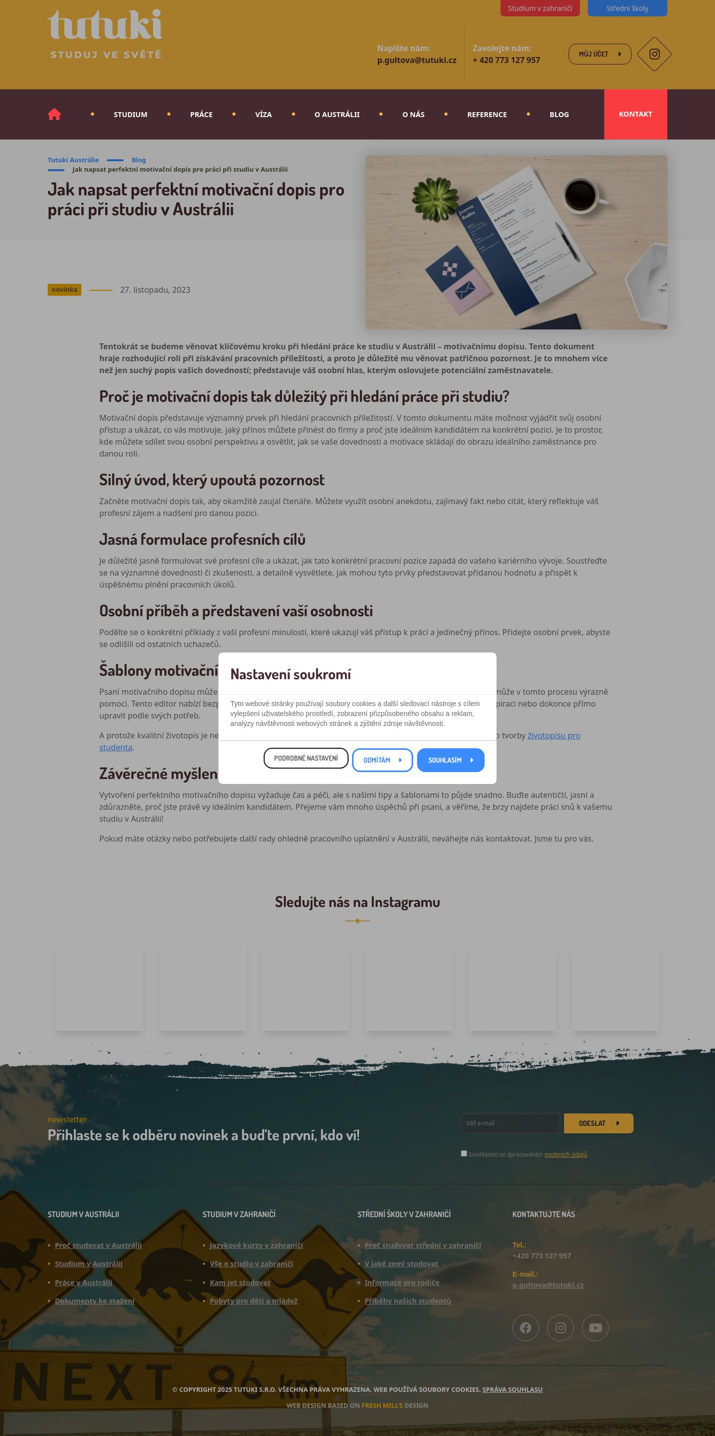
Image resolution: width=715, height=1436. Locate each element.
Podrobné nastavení (306, 762)
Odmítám (376, 764)
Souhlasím (445, 764)
